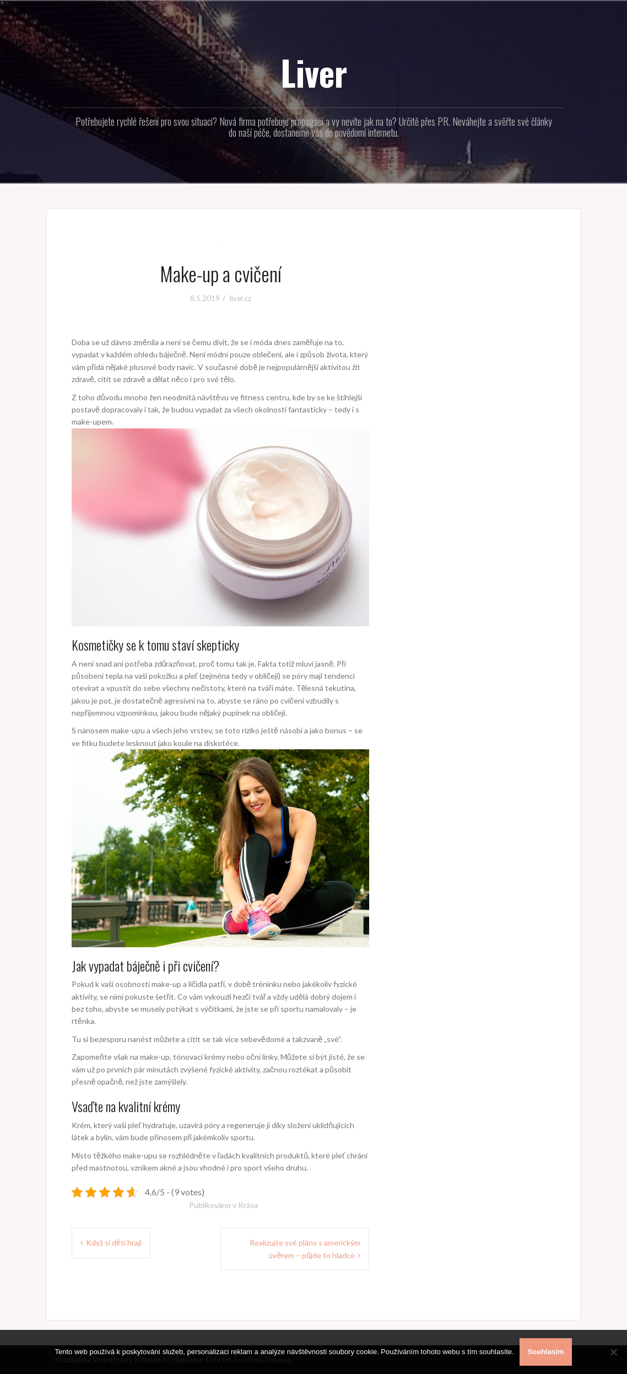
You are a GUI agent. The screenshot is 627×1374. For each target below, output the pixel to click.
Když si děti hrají (114, 1242)
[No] (613, 1351)
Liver (313, 72)
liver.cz (240, 298)
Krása (248, 1205)
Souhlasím (546, 1352)
